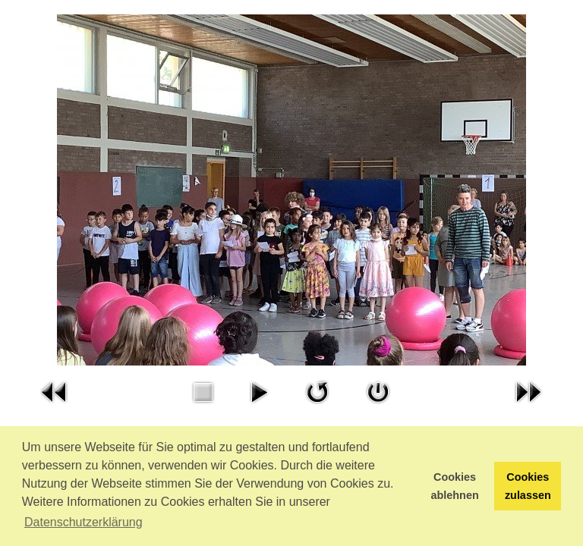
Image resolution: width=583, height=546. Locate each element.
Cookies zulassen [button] (528, 486)
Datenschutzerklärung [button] (83, 522)
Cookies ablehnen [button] (455, 486)
